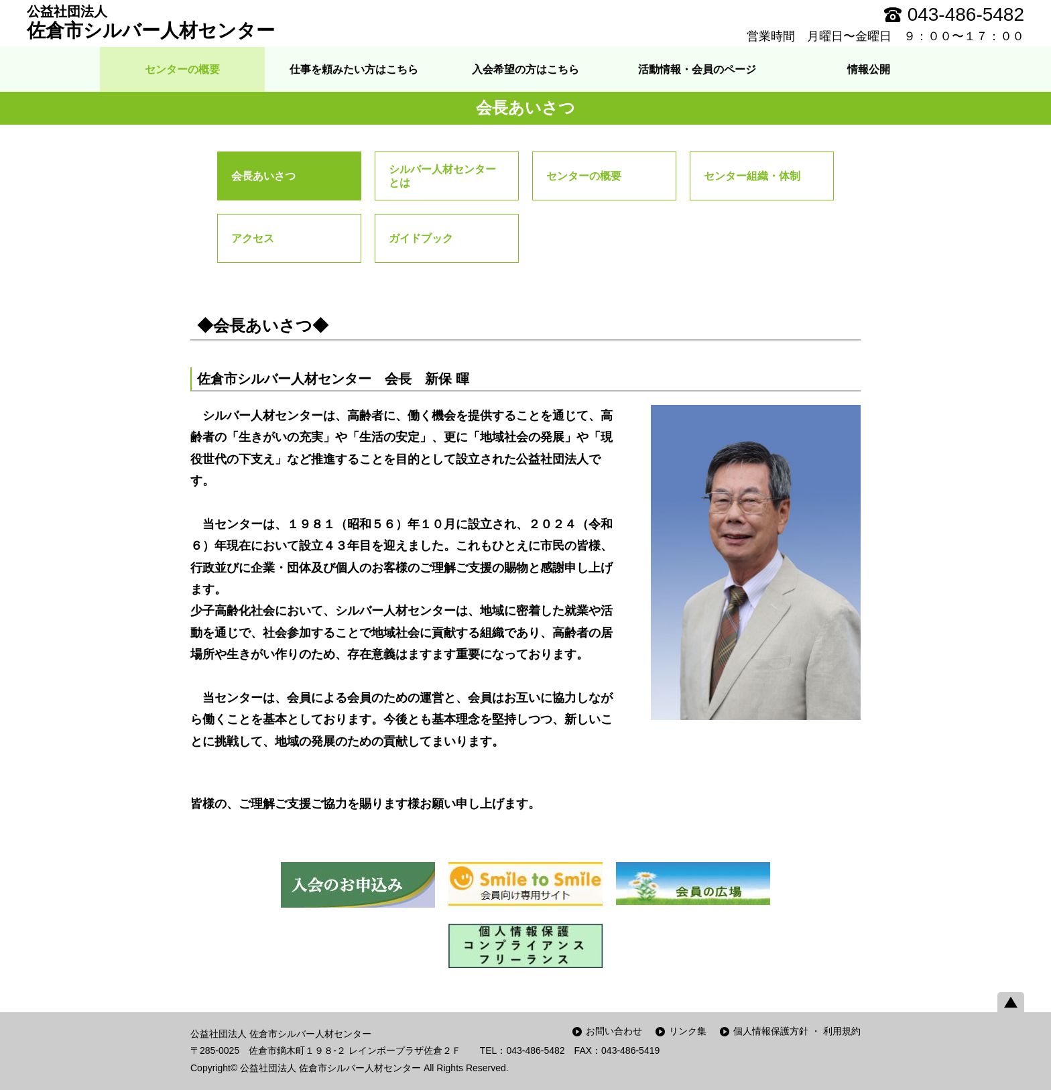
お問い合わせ (614, 1031)
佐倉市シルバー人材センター (151, 22)
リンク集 (687, 1031)
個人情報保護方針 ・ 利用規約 (797, 1031)
